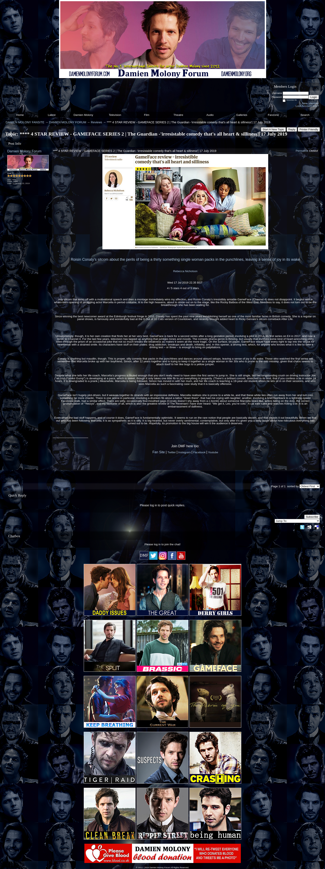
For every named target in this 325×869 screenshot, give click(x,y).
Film (146, 114)
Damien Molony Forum (24, 151)
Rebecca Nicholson (185, 271)
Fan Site (158, 452)
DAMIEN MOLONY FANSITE (25, 122)
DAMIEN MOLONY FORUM (67, 122)
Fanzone (273, 114)
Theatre (178, 114)
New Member (310, 103)
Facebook (199, 452)
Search (305, 114)
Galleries (241, 114)
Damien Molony (83, 114)
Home (20, 114)
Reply (291, 129)
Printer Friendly (309, 129)
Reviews (96, 122)
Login (313, 97)
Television (115, 114)
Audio (210, 114)
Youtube (213, 452)
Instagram (184, 452)
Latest (52, 114)
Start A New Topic (273, 129)
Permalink (302, 150)
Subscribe (312, 516)
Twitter (171, 452)
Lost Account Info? (307, 106)
